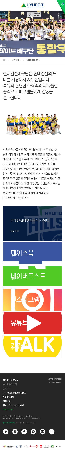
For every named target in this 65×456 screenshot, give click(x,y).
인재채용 (6, 401)
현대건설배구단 (33, 60)
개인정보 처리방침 (10, 380)
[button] (63, 60)
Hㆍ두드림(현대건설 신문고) (14, 393)
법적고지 (6, 388)
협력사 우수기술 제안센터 (13, 405)
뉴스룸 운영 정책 (10, 384)
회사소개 (15, 60)
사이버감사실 (8, 397)
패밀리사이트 (8, 409)
